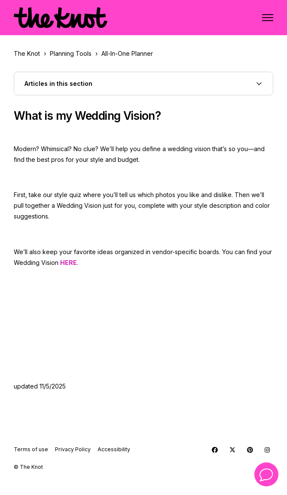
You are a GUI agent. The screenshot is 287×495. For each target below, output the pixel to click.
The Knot (27, 53)
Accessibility (114, 449)
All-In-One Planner (127, 53)
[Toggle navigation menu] (268, 17)
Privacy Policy (73, 449)
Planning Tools (71, 53)
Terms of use (31, 449)
